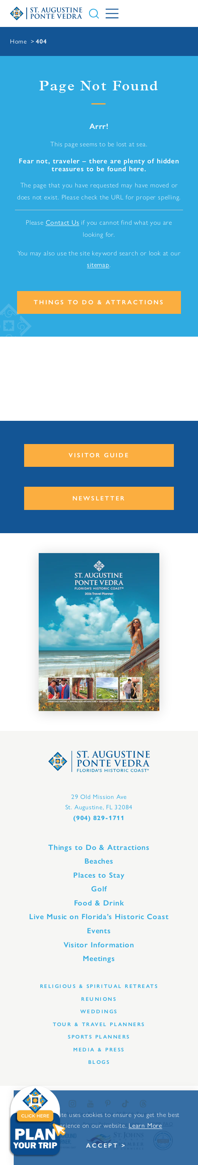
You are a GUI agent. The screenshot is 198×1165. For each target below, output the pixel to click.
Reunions (98, 999)
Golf (99, 888)
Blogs (99, 1062)
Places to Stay (99, 875)
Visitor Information (99, 944)
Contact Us (62, 222)
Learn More (145, 1125)
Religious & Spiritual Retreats (99, 986)
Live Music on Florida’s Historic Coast (99, 916)
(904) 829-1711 (99, 818)
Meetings (99, 958)
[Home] (46, 13)
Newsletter (99, 498)
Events (99, 930)
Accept (102, 1145)
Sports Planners (99, 1037)
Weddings (99, 1011)
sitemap (98, 265)
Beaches (99, 861)
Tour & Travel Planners (99, 1024)
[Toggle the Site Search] (94, 14)
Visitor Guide (99, 455)
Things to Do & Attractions (99, 302)
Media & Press (99, 1049)
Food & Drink (99, 903)
